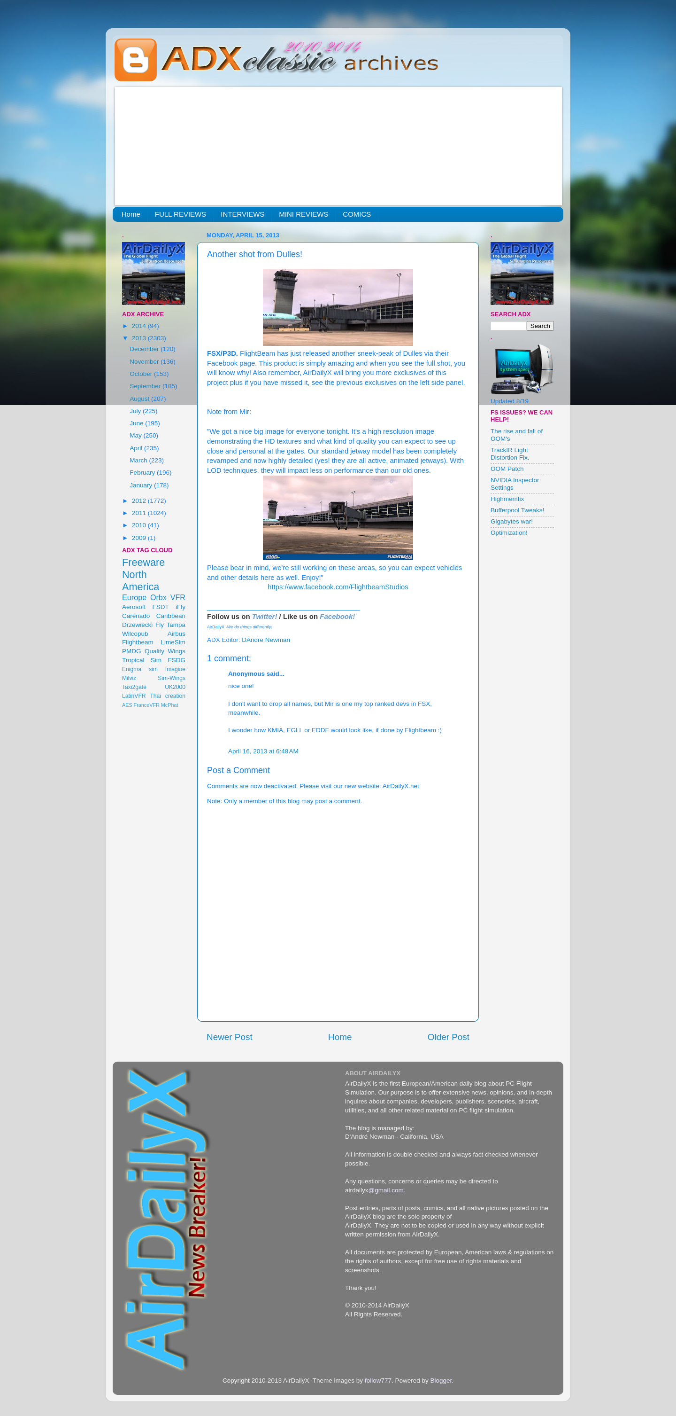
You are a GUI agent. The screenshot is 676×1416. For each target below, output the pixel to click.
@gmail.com (386, 1190)
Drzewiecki (137, 624)
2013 (140, 338)
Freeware (143, 562)
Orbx (158, 597)
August (140, 398)
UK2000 (175, 687)
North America (140, 581)
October (142, 373)
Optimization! (509, 532)
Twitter (263, 616)
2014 (140, 325)
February (143, 472)
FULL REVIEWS (180, 214)
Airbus (176, 633)
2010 (140, 525)
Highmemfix (507, 498)
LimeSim (173, 642)
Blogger (441, 1380)
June (137, 423)
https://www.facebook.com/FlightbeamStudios (338, 587)
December (145, 348)
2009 (140, 537)
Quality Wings (165, 651)
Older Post (448, 1037)
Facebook (336, 616)
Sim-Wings (171, 678)
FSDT (161, 606)
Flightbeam (138, 642)
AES (127, 705)
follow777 (378, 1380)
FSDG (176, 660)
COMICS (357, 214)
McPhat (169, 705)
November (145, 361)
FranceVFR (147, 705)
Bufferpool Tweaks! (517, 510)
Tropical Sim (141, 660)
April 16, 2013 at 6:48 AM (263, 751)
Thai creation (167, 696)
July (136, 411)
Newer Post (230, 1037)
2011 (140, 512)
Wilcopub (135, 633)
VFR (177, 597)
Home (131, 214)
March (139, 460)
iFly (180, 606)
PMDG (131, 651)
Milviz (129, 678)
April (137, 448)
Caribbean (170, 615)
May (136, 435)
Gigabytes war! (512, 521)
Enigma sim (140, 669)
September (146, 386)
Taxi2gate (134, 687)
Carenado (136, 615)
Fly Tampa (170, 624)
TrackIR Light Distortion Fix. (510, 453)
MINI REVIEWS (303, 214)
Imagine (175, 669)
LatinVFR (134, 696)
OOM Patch (507, 468)
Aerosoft (134, 606)
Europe (134, 597)
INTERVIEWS (242, 214)
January (142, 485)
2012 (140, 500)
